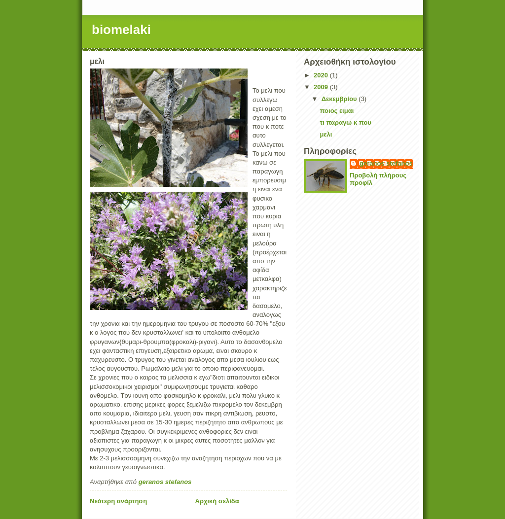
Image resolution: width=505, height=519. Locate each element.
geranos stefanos (386, 163)
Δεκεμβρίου (340, 99)
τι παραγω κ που (345, 122)
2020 (322, 75)
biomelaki (121, 29)
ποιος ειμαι (337, 110)
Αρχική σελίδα (217, 501)
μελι (326, 134)
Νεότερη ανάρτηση (118, 501)
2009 (322, 87)
